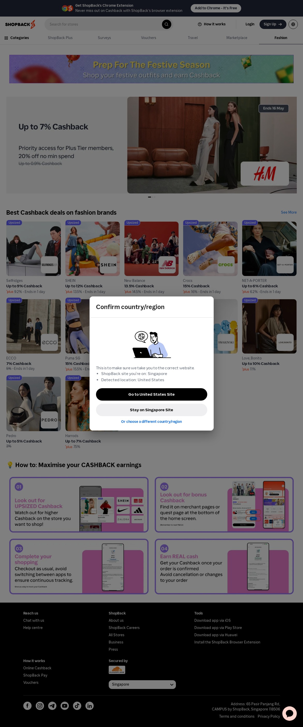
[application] (289, 713)
